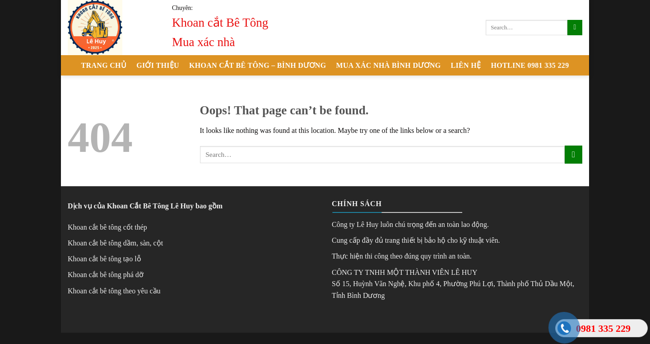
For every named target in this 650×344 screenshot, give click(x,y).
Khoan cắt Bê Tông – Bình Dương (257, 65)
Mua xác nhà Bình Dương (388, 65)
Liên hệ (466, 65)
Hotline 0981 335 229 (530, 65)
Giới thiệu (157, 65)
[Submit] (574, 27)
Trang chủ (104, 65)
